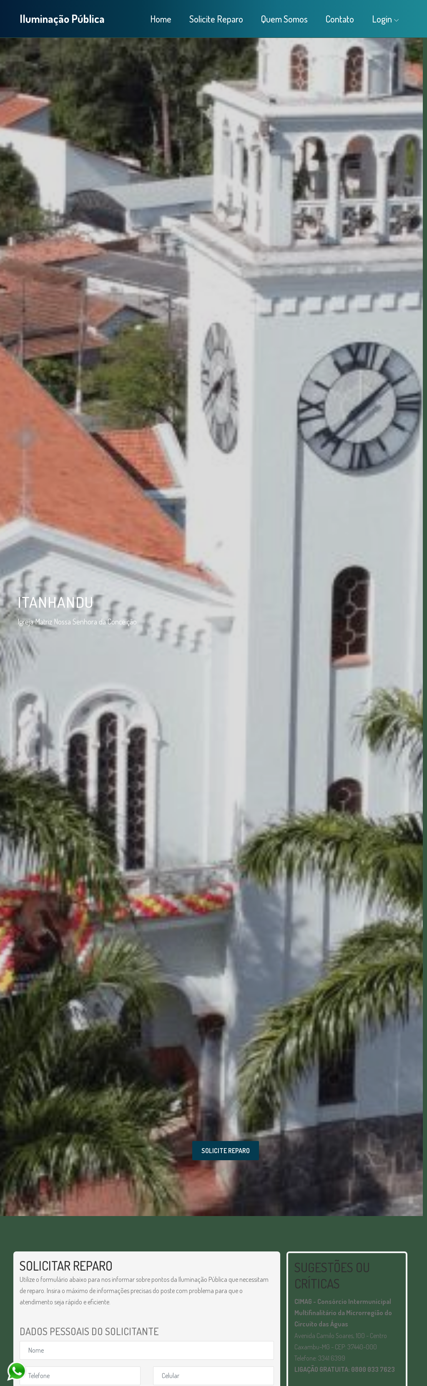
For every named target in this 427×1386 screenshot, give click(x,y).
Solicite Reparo (216, 19)
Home (160, 19)
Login (382, 19)
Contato (340, 19)
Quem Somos (284, 19)
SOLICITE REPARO (225, 1150)
